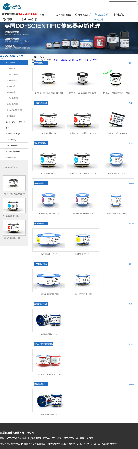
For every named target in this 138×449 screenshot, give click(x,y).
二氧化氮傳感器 (41, 304)
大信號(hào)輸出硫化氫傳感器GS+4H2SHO (82, 173)
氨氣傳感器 (39, 183)
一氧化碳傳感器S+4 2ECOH (117, 133)
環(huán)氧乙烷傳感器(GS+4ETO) (49, 374)
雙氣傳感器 (39, 384)
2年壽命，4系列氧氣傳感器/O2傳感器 (49, 93)
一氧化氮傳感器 (41, 264)
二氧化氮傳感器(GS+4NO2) (49, 334)
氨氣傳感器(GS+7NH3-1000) (49, 214)
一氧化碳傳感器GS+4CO (11, 238)
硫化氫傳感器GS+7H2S (116, 173)
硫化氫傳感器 (40, 143)
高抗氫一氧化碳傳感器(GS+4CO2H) (83, 133)
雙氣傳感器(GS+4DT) (49, 415)
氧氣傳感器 (39, 63)
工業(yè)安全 (91, 60)
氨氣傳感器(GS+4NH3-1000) (117, 214)
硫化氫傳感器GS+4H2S (11, 216)
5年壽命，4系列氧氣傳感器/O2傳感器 (116, 93)
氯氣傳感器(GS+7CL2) (49, 254)
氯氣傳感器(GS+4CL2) (83, 254)
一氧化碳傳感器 (41, 103)
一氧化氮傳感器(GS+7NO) (49, 294)
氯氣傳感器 (39, 224)
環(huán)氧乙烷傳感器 (43, 344)
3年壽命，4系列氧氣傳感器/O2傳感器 (83, 93)
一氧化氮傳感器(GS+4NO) (82, 294)
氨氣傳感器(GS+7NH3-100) (83, 214)
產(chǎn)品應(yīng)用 (71, 60)
